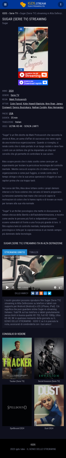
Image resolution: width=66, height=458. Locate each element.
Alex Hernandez (55, 107)
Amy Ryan (50, 103)
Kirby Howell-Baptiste (33, 103)
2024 (11, 90)
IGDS (33, 444)
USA (11, 113)
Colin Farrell (16, 103)
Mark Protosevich (18, 99)
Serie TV (15, 95)
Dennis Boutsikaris (22, 107)
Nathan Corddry (39, 107)
